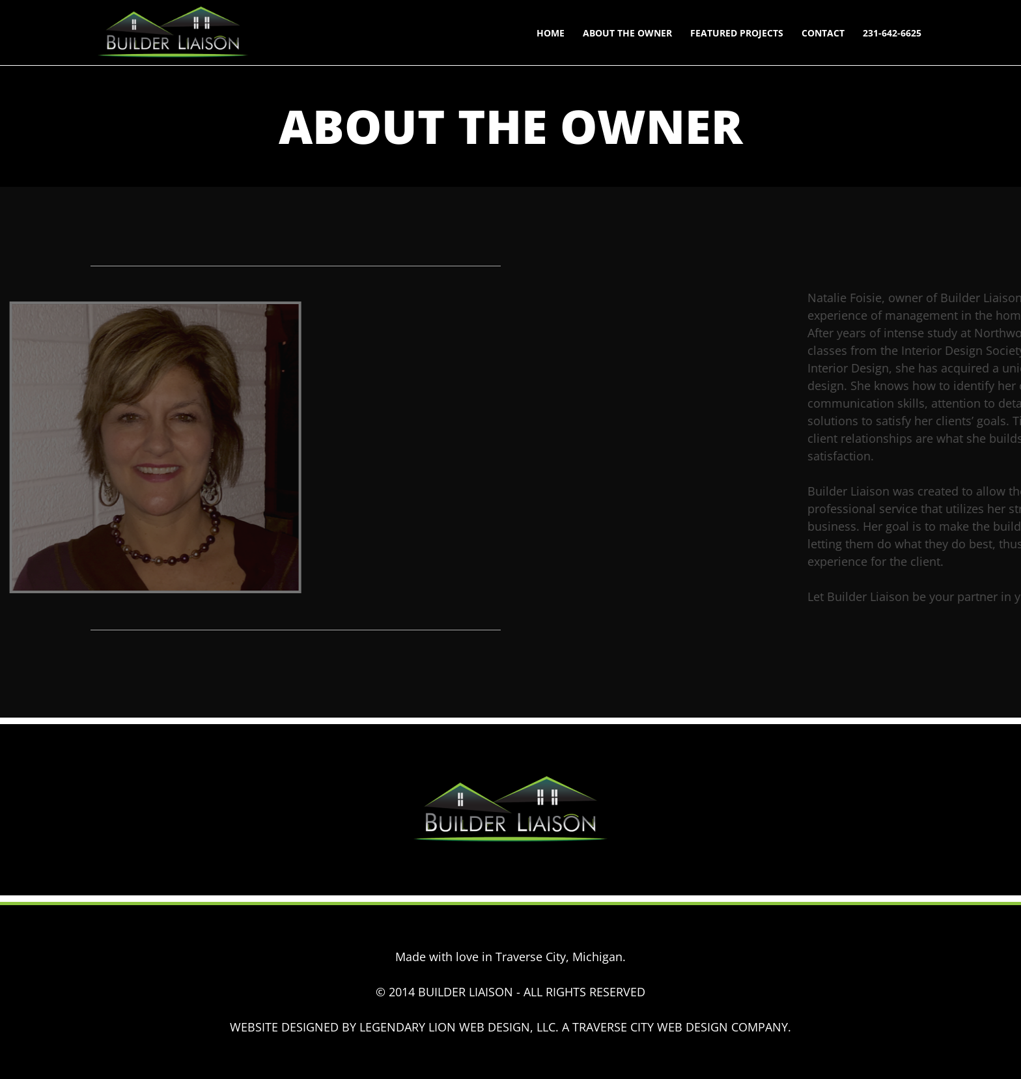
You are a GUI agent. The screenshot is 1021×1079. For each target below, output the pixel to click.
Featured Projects (736, 33)
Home (551, 33)
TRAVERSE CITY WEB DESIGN (650, 1027)
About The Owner (627, 33)
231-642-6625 (892, 33)
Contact (823, 33)
